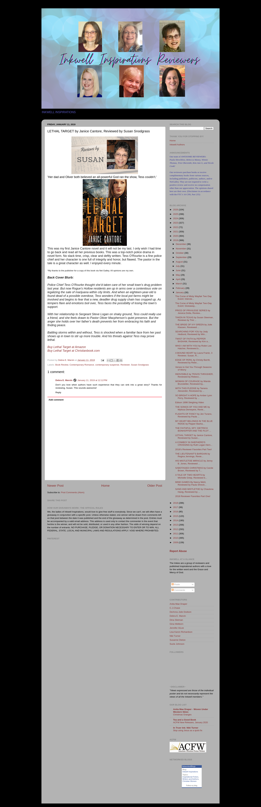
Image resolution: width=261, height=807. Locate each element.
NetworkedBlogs (189, 766)
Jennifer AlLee (177, 628)
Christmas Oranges (182, 714)
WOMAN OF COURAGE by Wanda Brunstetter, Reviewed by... (193, 382)
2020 (176, 236)
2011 (176, 533)
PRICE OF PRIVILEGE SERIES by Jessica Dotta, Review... (192, 311)
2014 (176, 520)
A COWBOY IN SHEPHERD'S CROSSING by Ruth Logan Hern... (193, 443)
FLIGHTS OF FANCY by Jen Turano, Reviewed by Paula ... (193, 415)
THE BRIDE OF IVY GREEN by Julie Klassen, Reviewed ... (193, 325)
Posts (176, 584)
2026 (176, 209)
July (178, 266)
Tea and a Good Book (184, 719)
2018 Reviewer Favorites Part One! (192, 496)
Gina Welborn (176, 624)
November (181, 248)
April (178, 279)
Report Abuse (178, 551)
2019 (176, 240)
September (181, 257)
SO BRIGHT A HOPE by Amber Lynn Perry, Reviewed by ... (193, 396)
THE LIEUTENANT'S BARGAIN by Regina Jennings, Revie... (192, 455)
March (179, 283)
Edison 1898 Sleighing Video (189, 402)
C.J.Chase (175, 608)
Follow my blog (191, 785)
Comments (178, 590)
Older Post (154, 485)
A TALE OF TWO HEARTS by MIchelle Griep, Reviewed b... (191, 476)
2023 (176, 223)
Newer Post (55, 485)
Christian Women (190, 781)
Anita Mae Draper (178, 604)
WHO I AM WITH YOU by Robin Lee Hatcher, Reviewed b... (193, 347)
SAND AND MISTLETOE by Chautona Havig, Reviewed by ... (194, 490)
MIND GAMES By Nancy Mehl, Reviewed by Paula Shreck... (191, 483)
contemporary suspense (107, 365)
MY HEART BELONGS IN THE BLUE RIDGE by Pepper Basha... (194, 422)
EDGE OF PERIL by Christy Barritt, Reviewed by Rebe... (192, 361)
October (180, 253)
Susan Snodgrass (140, 365)
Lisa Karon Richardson (181, 632)
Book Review (61, 365)
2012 (176, 529)
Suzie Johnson (177, 644)
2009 (176, 542)
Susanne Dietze (177, 640)
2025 (176, 214)
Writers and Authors (191, 779)
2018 (176, 503)
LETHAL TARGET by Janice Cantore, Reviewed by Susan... (194, 436)
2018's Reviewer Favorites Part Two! (193, 449)
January (180, 292)
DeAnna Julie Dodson (180, 612)
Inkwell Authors (177, 144)
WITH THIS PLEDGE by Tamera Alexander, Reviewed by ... (191, 389)
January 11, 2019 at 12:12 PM (92, 380)
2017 (176, 507)
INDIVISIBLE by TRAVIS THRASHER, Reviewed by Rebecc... (194, 375)
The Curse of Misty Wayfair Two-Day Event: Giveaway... (193, 304)
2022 (176, 227)
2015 (176, 516)
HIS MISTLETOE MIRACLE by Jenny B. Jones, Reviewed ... (194, 462)
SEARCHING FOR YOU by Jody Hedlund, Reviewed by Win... (191, 333)
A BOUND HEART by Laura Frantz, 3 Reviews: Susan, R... (193, 354)
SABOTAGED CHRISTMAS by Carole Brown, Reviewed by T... (194, 469)
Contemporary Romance (82, 365)
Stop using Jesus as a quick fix (187, 730)
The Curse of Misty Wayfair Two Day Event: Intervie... (193, 297)
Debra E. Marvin (63, 380)
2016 (176, 511)
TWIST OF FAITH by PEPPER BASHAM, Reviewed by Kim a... (192, 340)
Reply (58, 392)
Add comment (56, 399)
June (178, 270)
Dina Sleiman (176, 620)
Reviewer (125, 365)
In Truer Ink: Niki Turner (185, 727)
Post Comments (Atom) (72, 492)
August (179, 261)
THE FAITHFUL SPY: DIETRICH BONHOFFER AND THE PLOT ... (193, 429)
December (181, 244)
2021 (176, 231)
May (178, 275)
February (180, 288)
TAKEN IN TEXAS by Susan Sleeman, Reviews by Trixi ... (194, 318)
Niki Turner (175, 636)
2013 (176, 525)
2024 (176, 218)
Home (105, 485)
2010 (176, 538)
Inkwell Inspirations (190, 772)
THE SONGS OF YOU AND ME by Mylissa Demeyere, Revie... (192, 408)
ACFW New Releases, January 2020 (190, 722)
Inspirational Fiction (190, 777)
